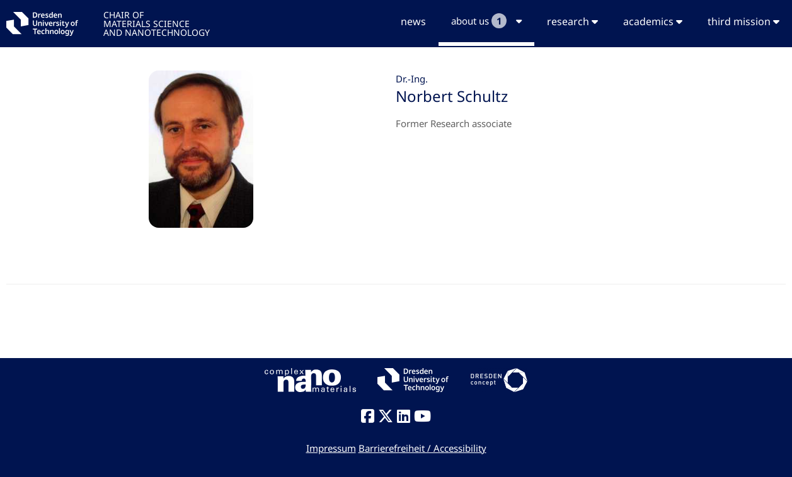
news (413, 21)
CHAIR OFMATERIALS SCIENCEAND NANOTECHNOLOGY (156, 23)
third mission (743, 21)
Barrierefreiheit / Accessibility (422, 448)
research (572, 21)
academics (652, 21)
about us (486, 20)
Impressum (331, 448)
